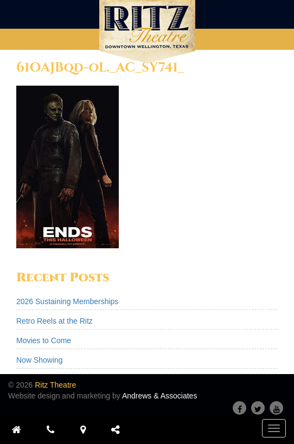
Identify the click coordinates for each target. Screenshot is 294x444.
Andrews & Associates (159, 395)
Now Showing (39, 360)
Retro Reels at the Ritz (54, 321)
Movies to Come (43, 340)
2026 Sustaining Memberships (67, 301)
